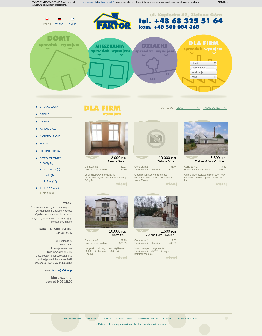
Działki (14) (49, 175)
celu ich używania (89, 2)
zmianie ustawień (106, 2)
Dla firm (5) (49, 193)
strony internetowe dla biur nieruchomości (134, 324)
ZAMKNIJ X (223, 2)
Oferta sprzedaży (50, 158)
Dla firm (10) (50, 181)
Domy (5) (48, 163)
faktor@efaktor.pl (62, 270)
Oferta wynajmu (49, 188)
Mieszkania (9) (51, 169)
